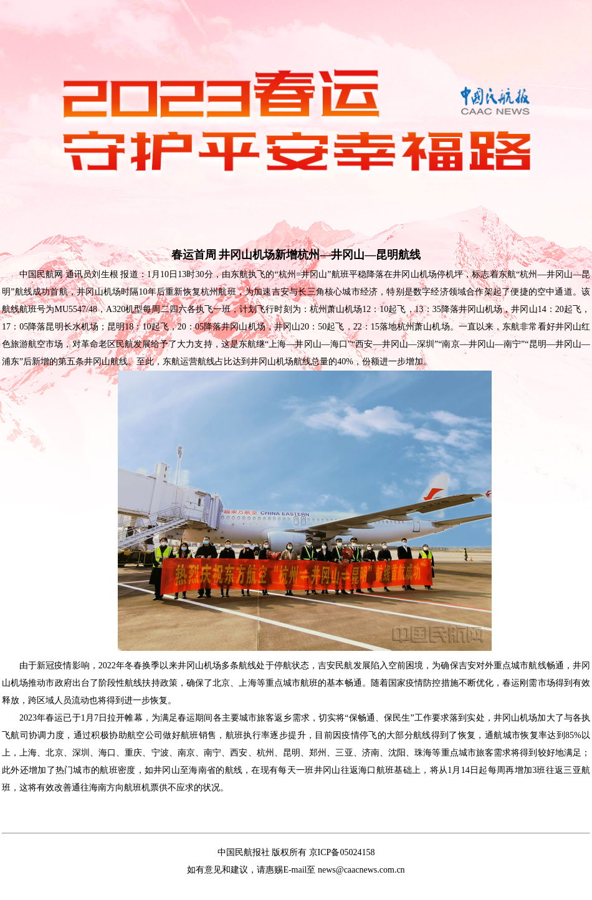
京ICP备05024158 (342, 852)
